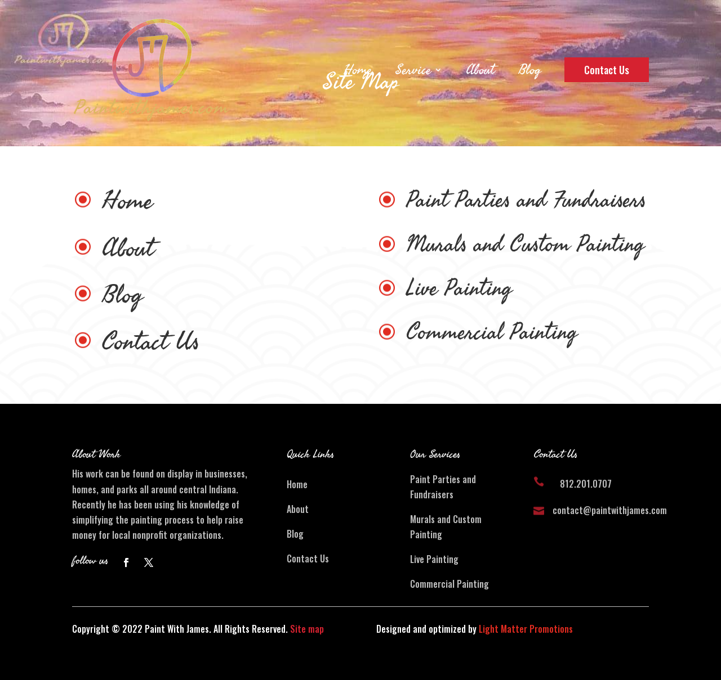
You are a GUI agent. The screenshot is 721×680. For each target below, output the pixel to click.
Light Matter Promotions (526, 629)
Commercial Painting (491, 332)
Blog (529, 69)
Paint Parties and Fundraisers (526, 200)
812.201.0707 (586, 483)
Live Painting (459, 288)
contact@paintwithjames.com (610, 510)
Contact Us (606, 69)
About (480, 69)
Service (413, 69)
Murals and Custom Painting (525, 244)
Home (358, 69)
